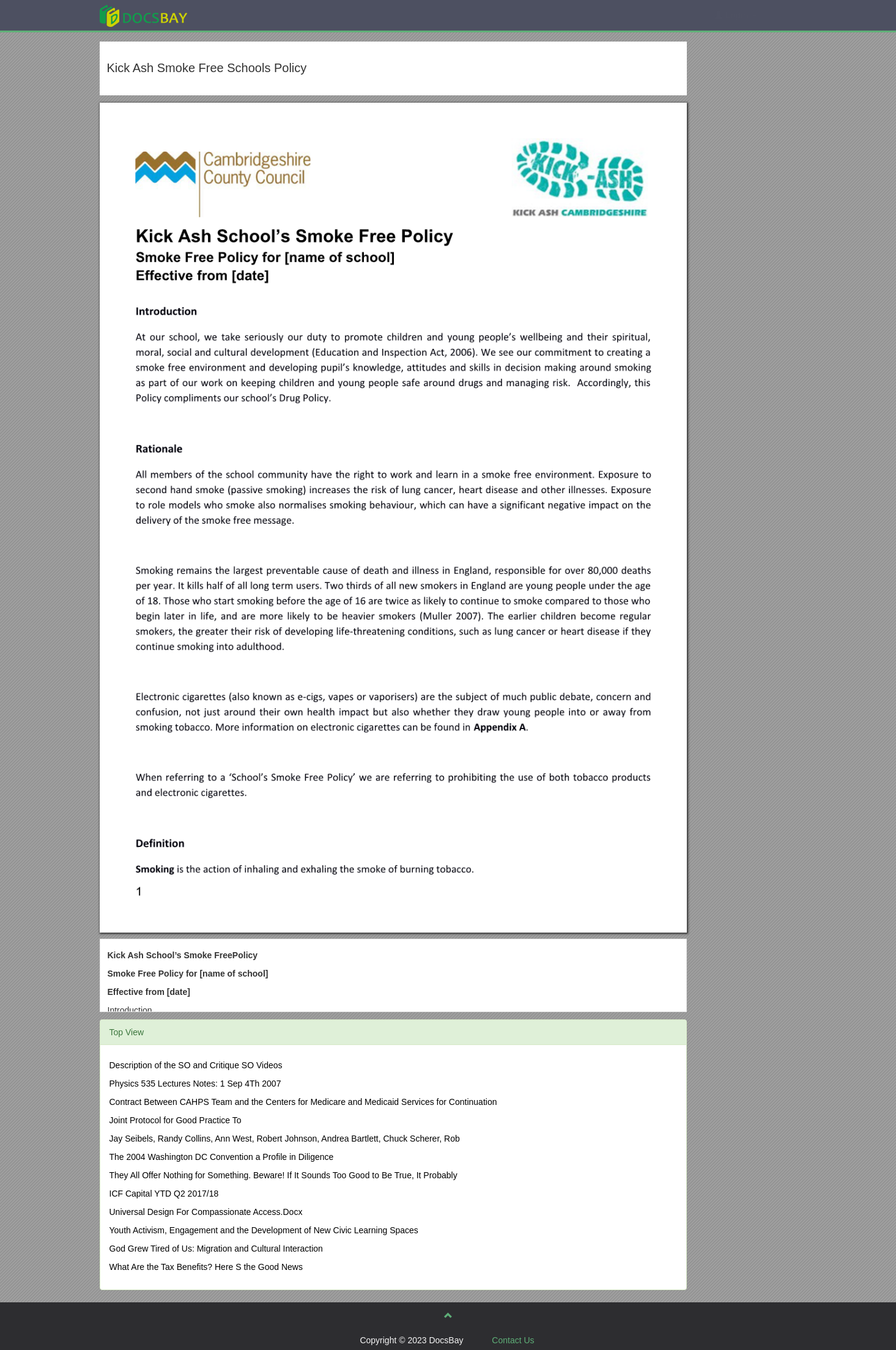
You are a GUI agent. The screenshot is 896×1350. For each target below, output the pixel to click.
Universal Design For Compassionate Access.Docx (206, 1212)
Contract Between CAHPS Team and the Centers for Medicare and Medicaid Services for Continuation (303, 1102)
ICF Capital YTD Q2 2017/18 (164, 1193)
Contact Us (513, 1340)
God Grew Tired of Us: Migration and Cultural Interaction (216, 1248)
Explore (235, 15)
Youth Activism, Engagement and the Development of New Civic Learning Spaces (263, 1230)
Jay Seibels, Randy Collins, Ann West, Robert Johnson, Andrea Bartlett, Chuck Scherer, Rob (284, 1138)
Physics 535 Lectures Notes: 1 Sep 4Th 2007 (195, 1083)
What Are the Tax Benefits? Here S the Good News (206, 1267)
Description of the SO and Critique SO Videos (196, 1065)
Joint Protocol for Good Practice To (175, 1120)
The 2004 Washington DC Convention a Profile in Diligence (221, 1157)
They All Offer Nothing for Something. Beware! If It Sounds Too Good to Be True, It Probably (283, 1175)
